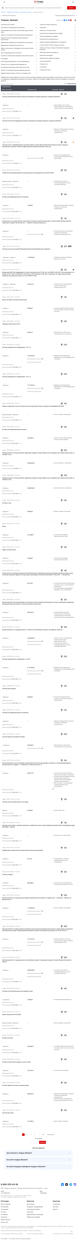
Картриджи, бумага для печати (11, 324)
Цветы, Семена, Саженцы (61, 1121)
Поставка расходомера (9, 688)
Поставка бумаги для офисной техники (13, 736)
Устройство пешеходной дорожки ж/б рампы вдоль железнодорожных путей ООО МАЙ (28, 173)
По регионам (4, 1209)
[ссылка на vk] (62, 1184)
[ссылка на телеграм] (70, 1184)
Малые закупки (5, 1219)
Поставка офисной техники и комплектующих (15, 1085)
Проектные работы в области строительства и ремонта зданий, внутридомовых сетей (63, 940)
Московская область (8, 108)
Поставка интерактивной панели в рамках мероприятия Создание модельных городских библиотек (31, 96)
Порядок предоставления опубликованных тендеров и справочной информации (21, 1230)
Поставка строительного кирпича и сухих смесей (16, 1062)
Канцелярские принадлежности (63, 999)
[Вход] (73, 2)
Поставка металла (7, 1038)
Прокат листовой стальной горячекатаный (14, 299)
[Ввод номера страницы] (34, 1142)
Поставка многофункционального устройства (15, 197)
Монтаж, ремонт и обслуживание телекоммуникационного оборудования (63, 784)
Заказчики (4, 1217)
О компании (56, 1204)
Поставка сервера (7, 874)
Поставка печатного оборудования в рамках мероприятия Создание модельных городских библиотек (32, 121)
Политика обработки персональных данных (12, 1233)
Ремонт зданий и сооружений (62, 414)
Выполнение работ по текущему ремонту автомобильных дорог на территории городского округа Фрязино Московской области (36, 960)
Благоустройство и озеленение (62, 463)
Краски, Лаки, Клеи (59, 810)
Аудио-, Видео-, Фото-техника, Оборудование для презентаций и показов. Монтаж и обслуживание (63, 106)
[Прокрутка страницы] (71, 1231)
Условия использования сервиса (35, 1233)
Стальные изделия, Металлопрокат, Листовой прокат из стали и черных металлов (64, 310)
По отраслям (4, 1206)
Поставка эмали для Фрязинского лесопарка (15, 802)
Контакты (55, 1206)
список (71, 1233)
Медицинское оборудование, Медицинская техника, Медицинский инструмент (64, 357)
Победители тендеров (33, 1217)
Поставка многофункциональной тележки (14, 429)
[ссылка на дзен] (66, 1184)
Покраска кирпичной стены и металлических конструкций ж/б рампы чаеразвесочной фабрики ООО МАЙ (33, 406)
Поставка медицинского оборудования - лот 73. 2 (16, 376)
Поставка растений (7, 1113)
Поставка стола (6, 503)
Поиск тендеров (5, 1204)
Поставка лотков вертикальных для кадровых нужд (17, 991)
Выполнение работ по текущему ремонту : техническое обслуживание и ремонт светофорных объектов (32, 629)
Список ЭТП (4, 1222)
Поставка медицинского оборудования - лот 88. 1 (16, 659)
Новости (55, 1209)
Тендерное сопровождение (35, 1206)
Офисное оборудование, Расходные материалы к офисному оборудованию (64, 130)
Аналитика (30, 1212)
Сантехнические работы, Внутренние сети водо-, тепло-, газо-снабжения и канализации (64, 584)
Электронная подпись (33, 1209)
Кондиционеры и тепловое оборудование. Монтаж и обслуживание (61, 860)
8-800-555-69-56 (9, 1184)
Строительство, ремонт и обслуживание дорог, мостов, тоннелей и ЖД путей (62, 183)
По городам (4, 1214)
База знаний (30, 1204)
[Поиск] (3, 8)
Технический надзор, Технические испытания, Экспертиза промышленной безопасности (63, 232)
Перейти (42, 1142)
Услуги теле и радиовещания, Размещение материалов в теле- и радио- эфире (63, 156)
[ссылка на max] (74, 1184)
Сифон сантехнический (9, 549)
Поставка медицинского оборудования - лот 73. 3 (16, 347)
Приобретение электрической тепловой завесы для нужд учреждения (22, 850)
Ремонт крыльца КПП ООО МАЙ (11, 1014)
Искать (71, 8)
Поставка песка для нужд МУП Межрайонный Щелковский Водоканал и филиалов (26, 249)
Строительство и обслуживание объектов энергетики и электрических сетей (63, 285)
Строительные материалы (61, 1070)
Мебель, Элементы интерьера (62, 511)
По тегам (3, 1212)
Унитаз (4, 526)
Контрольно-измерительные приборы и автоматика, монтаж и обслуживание (63, 698)
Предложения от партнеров (35, 1214)
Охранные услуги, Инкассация (62, 835)
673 (43, 1134)
